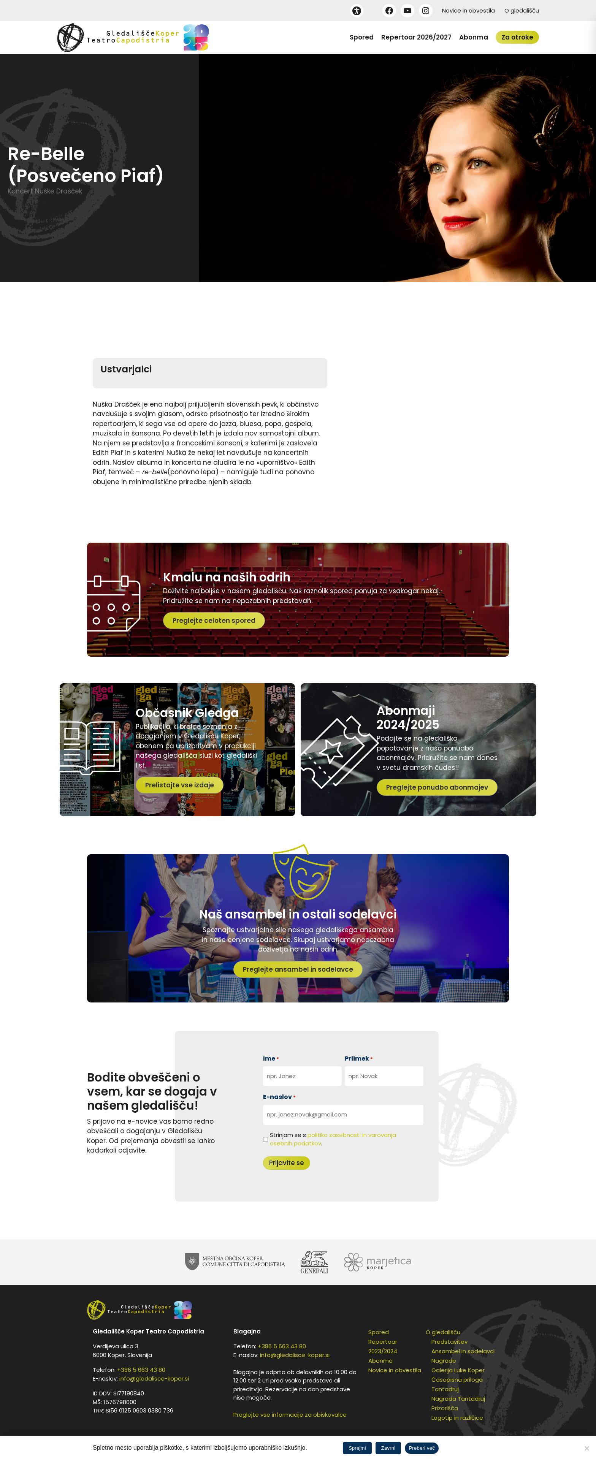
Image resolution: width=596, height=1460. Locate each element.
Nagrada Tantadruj (458, 1399)
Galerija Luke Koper (458, 1370)
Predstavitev (449, 1342)
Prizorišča (444, 1408)
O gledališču (521, 10)
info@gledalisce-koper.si (154, 1378)
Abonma (473, 37)
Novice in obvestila (468, 10)
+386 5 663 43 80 (141, 1370)
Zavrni (388, 1448)
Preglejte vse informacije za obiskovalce (290, 1415)
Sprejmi (357, 1448)
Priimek (359, 1058)
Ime (271, 1058)
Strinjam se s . (333, 1139)
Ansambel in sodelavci (463, 1351)
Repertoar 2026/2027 (416, 37)
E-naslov (279, 1097)
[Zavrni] (586, 1448)
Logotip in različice (457, 1418)
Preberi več (422, 1448)
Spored (362, 37)
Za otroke (517, 37)
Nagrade (443, 1361)
